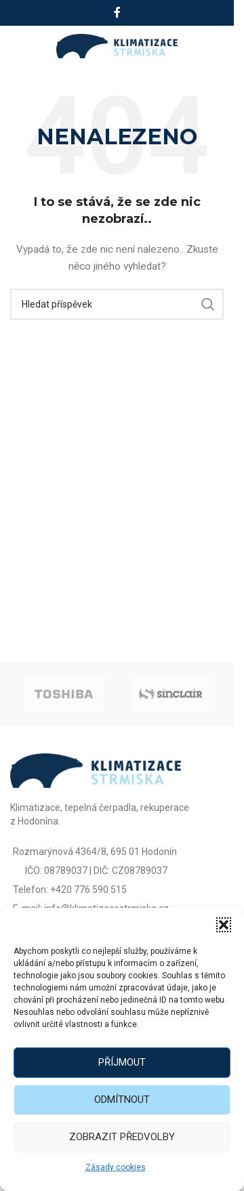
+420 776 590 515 (88, 889)
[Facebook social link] (117, 12)
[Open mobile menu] (25, 46)
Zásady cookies (115, 1167)
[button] (223, 925)
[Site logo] (117, 45)
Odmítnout (122, 1099)
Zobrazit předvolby (122, 1137)
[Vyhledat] (117, 304)
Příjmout (122, 1062)
